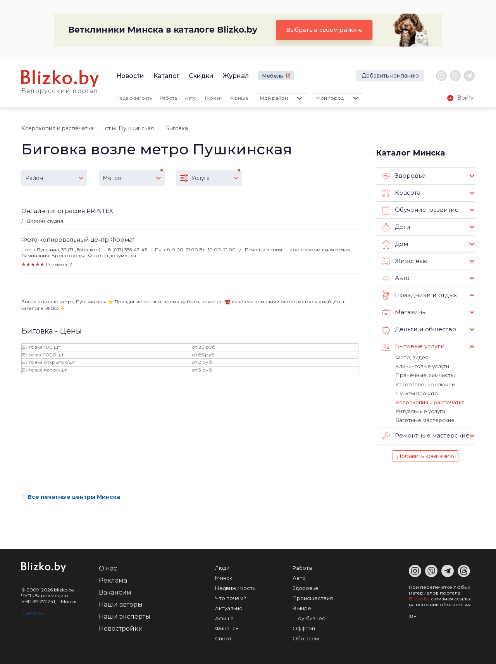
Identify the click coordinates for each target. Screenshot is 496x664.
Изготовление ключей (425, 384)
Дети (396, 227)
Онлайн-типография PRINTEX (67, 210)
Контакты (32, 612)
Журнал (236, 76)
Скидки (201, 76)
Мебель (272, 76)
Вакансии (115, 591)
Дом (395, 244)
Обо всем (306, 638)
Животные (404, 261)
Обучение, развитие (420, 210)
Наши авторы (121, 603)
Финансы (227, 627)
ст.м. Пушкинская (129, 128)
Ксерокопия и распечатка (57, 128)
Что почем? (230, 597)
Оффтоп (304, 627)
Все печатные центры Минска (70, 496)
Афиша (239, 98)
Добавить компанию (390, 75)
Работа (168, 98)
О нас (108, 567)
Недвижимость (134, 98)
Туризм (213, 98)
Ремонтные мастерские (425, 435)
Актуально (229, 607)
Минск (223, 577)
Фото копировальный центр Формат (78, 239)
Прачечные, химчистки (425, 375)
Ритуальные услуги (420, 411)
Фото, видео (412, 357)
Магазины (404, 312)
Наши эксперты (124, 615)
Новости (130, 76)
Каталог (166, 76)
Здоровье (403, 176)
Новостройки (121, 627)
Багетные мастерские (424, 420)
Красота (401, 193)
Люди (222, 567)
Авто (190, 98)
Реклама (113, 579)
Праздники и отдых (419, 295)
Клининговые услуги (422, 366)
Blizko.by (419, 598)
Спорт (223, 638)
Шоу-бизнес (309, 617)
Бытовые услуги (413, 346)
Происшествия (313, 597)
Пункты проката (416, 393)
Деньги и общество (418, 329)
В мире (302, 607)
